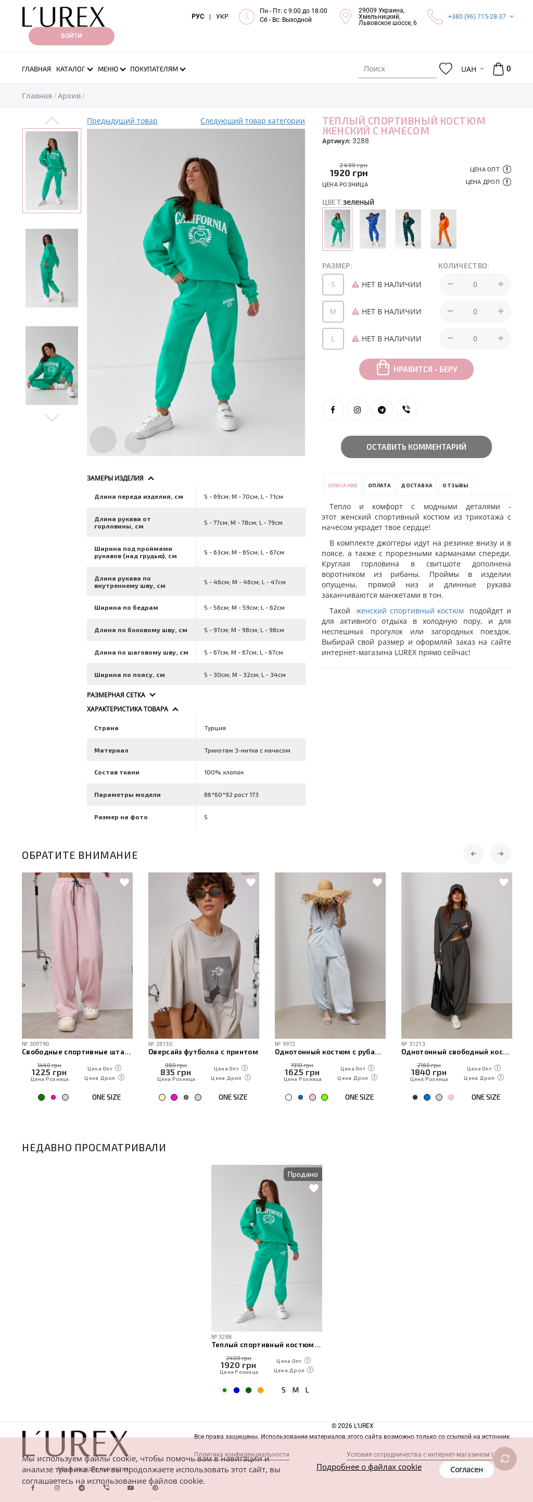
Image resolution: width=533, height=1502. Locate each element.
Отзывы (455, 485)
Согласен (466, 1469)
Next (52, 417)
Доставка (417, 485)
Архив (69, 96)
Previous (52, 121)
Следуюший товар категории (252, 121)
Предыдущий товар (122, 121)
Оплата (379, 485)
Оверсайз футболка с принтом (203, 1051)
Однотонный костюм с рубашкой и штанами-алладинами (330, 1051)
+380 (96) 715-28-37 (477, 16)
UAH (468, 69)
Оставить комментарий (416, 446)
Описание (343, 485)
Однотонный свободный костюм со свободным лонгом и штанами (456, 1051)
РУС (198, 16)
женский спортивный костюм (409, 610)
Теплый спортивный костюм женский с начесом (266, 1344)
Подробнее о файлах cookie (369, 1466)
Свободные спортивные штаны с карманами (77, 1051)
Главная (37, 96)
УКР (222, 16)
